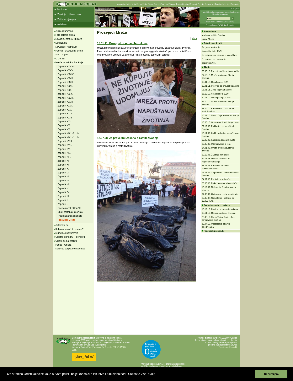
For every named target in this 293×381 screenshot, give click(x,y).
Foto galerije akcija (65, 35)
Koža (145, 4)
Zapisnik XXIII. (65, 117)
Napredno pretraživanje (225, 22)
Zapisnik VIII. (64, 176)
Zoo (162, 4)
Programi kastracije (211, 47)
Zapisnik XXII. (65, 121)
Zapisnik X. (63, 168)
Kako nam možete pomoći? (69, 229)
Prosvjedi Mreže (66, 220)
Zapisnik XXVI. (65, 105)
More (194, 38)
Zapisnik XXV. (65, 109)
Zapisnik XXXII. (65, 82)
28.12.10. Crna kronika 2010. (215, 94)
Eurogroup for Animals (102, 347)
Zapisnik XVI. (64, 149)
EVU (90, 347)
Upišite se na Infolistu (66, 241)
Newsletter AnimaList (66, 47)
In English (235, 8)
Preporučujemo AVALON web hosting (220, 25)
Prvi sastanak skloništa (69, 208)
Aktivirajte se (62, 225)
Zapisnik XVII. (65, 145)
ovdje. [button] (152, 374)
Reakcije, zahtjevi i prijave (69, 39)
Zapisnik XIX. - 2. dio (68, 133)
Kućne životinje (182, 4)
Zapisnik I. (63, 204)
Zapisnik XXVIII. (66, 98)
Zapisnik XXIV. (65, 113)
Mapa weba (210, 22)
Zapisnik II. (63, 200)
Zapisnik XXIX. (65, 94)
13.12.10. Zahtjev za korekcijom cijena (220, 209)
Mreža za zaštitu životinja (69, 62)
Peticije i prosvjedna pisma (69, 50)
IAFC (122, 347)
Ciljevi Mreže (208, 39)
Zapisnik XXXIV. (66, 74)
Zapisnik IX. (64, 172)
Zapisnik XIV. (64, 153)
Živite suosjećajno (66, 19)
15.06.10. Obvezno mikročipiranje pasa (220, 122)
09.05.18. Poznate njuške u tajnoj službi (220, 71)
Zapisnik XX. (64, 129)
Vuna (150, 4)
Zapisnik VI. (64, 184)
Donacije (235, 4)
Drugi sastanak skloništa (70, 212)
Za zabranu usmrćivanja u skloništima (219, 55)
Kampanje (209, 4)
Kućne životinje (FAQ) (212, 51)
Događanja (61, 42)
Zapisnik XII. (64, 161)
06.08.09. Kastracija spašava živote (218, 140)
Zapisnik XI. (64, 164)
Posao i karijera (64, 244)
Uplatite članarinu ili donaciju (70, 237)
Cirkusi (157, 4)
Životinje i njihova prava (69, 14)
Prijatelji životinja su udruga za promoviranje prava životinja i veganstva (220, 13)
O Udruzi (60, 58)
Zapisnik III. (63, 196)
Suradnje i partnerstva (67, 233)
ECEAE (116, 347)
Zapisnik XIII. (64, 157)
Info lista (226, 4)
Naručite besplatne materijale (70, 248)
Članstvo (218, 4)
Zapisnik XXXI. (65, 86)
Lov (166, 4)
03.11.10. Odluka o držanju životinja (219, 213)
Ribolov (172, 4)
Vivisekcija (131, 4)
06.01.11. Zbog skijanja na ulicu (217, 90)
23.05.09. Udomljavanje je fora (216, 144)
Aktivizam (62, 24)
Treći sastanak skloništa (70, 216)
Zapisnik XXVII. (65, 102)
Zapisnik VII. (64, 180)
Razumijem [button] (271, 374)
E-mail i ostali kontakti (228, 347)
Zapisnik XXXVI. (66, 66)
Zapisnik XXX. (65, 90)
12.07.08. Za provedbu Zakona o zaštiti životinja (127, 137)
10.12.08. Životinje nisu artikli (215, 155)
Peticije (201, 4)
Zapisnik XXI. (64, 125)
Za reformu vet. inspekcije (214, 59)
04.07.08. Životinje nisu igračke (216, 179)
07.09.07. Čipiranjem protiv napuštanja (220, 194)
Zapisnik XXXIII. (66, 78)
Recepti (193, 4)
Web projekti (62, 54)
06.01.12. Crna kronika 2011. (215, 82)
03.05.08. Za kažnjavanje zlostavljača (219, 183)
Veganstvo (121, 4)
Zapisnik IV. (64, 192)
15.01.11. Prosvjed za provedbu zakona (122, 43)
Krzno (139, 4)
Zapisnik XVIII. (65, 141)
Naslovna (62, 9)
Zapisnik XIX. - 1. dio (68, 137)
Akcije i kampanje (64, 31)
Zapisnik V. (63, 188)
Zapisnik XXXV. (65, 70)
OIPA (74, 349)
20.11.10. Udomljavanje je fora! (216, 97)
